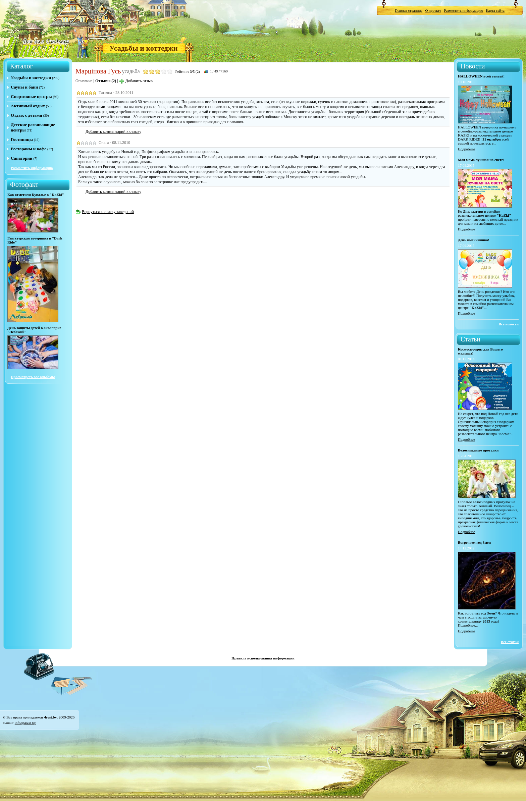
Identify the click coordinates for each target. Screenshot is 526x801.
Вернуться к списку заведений (104, 211)
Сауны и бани (24, 87)
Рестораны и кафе (28, 148)
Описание (83, 80)
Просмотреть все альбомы (33, 377)
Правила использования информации (263, 658)
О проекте (433, 10)
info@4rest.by (25, 723)
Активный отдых (28, 105)
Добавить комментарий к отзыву (113, 131)
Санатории (21, 158)
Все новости (508, 324)
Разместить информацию (463, 10)
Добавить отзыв (136, 80)
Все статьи (510, 642)
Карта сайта (495, 10)
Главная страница (408, 10)
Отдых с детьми (26, 115)
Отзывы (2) (105, 80)
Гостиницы (22, 139)
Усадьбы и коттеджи (143, 48)
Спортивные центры (31, 96)
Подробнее (466, 149)
